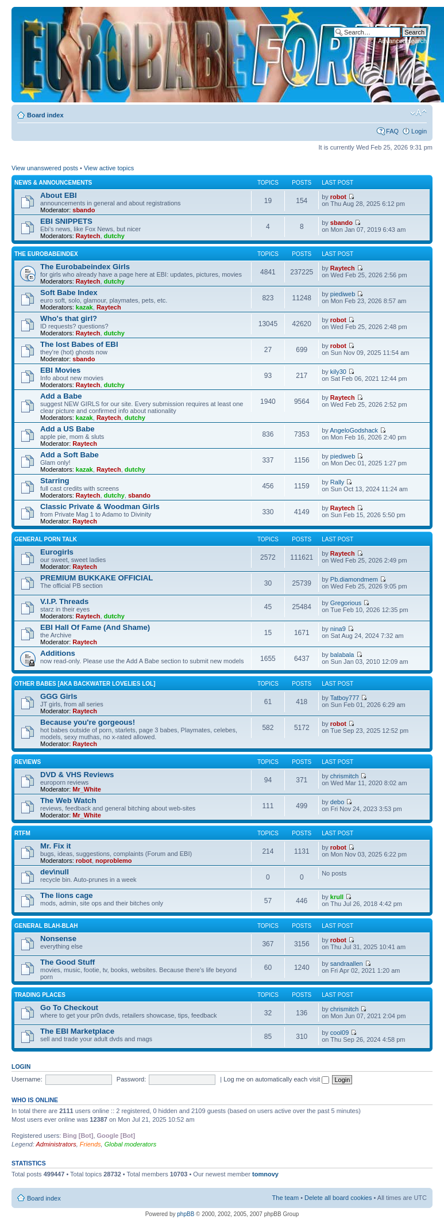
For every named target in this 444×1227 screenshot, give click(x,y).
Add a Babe (61, 396)
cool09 (339, 1032)
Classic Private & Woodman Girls (100, 506)
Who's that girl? (68, 318)
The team (285, 1197)
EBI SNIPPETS (66, 221)
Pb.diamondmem (354, 579)
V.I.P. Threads (64, 601)
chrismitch (344, 776)
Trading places (39, 995)
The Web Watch (68, 800)
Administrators (56, 1144)
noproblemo (113, 860)
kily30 (338, 371)
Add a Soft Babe (69, 454)
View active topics (109, 168)
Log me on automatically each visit (276, 1079)
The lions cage (66, 895)
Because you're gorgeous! (87, 722)
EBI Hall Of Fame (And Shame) (95, 627)
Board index (45, 115)
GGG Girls (59, 696)
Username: (27, 1079)
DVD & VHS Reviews (77, 774)
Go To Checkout (69, 1007)
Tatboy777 (345, 697)
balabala (342, 654)
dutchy (114, 235)
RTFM (22, 833)
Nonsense (58, 938)
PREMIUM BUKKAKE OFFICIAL (96, 578)
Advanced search (402, 40)
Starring (55, 480)
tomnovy (265, 1174)
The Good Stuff (67, 962)
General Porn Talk (45, 539)
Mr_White (86, 789)
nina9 (338, 628)
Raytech (88, 235)
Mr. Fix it (55, 846)
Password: (131, 1079)
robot (338, 196)
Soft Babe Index (69, 292)
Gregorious (345, 602)
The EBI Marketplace (77, 1031)
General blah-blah (46, 926)
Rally (337, 482)
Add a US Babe (67, 429)
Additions (57, 653)
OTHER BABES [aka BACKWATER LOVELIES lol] (85, 684)
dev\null (54, 871)
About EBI (58, 195)
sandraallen (346, 963)
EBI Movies (60, 370)
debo (337, 801)
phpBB (185, 1214)
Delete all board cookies (338, 1197)
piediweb (342, 293)
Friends (90, 1144)
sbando (83, 210)
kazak (84, 307)
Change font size (418, 113)
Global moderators (131, 1144)
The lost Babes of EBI (79, 344)
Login (419, 131)
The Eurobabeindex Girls (85, 266)
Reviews (27, 762)
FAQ (392, 131)
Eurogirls (57, 552)
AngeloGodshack (354, 430)
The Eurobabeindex (46, 254)
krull (336, 896)
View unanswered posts (44, 168)
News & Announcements (53, 182)
